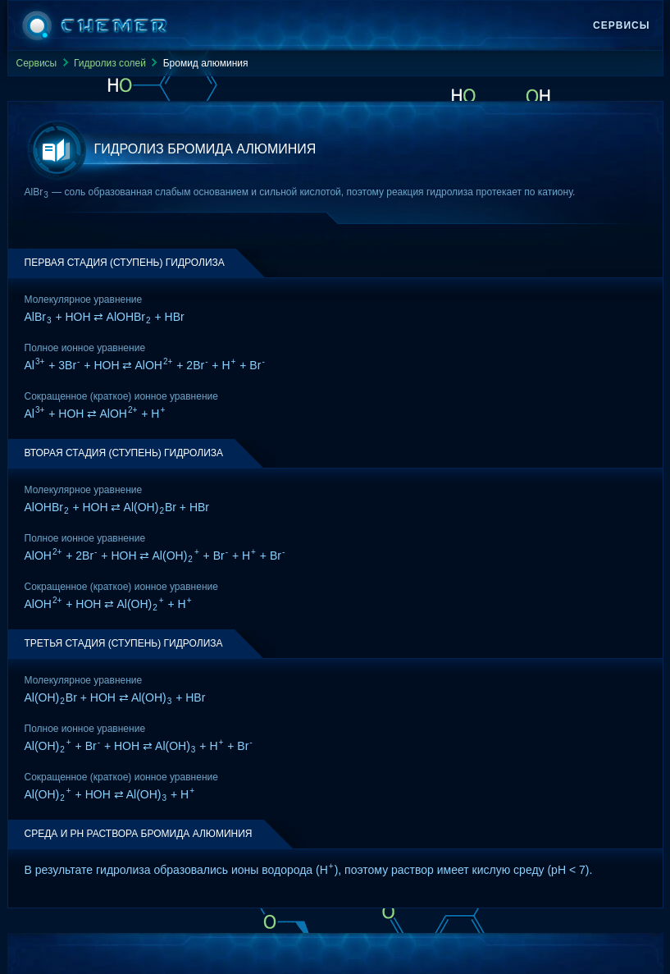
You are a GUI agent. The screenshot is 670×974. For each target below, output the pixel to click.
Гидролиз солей (110, 63)
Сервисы (621, 25)
